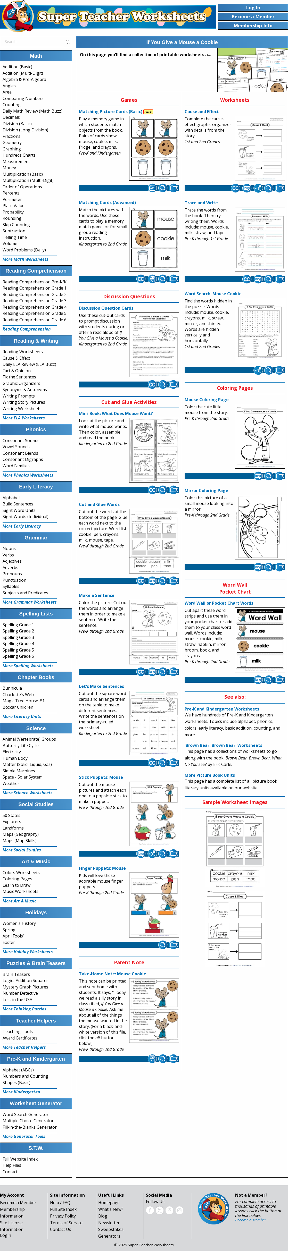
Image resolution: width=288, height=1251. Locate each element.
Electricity (12, 752)
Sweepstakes (111, 1229)
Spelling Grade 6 (18, 656)
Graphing (12, 149)
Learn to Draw (16, 885)
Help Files (12, 1165)
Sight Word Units (19, 510)
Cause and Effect (202, 111)
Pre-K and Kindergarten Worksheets (222, 709)
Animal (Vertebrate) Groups (29, 739)
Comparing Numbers (23, 98)
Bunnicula (12, 688)
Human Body (15, 758)
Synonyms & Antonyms (25, 389)
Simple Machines (19, 771)
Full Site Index (63, 1209)
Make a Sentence (96, 595)
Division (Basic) (17, 123)
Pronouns (12, 574)
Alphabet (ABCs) (18, 1070)
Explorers (12, 821)
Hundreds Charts (19, 155)
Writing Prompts (19, 396)
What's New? (110, 1209)
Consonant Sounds (21, 440)
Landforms (13, 828)
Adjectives (12, 561)
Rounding (12, 218)
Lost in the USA (17, 999)
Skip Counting (16, 224)
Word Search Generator (25, 1114)
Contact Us (60, 1229)
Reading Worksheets (23, 351)
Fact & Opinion (17, 371)
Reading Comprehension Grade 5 (35, 313)
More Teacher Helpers (24, 1047)
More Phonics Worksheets (28, 475)
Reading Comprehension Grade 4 (35, 307)
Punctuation (14, 580)
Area (7, 92)
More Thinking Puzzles (24, 1009)
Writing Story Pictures (24, 402)
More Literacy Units (22, 716)
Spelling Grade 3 (18, 637)
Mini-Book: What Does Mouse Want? (116, 413)
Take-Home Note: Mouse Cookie (112, 974)
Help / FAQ (60, 1202)
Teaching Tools (18, 1031)
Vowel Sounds (16, 447)
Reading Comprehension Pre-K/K (35, 282)
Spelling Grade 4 (18, 643)
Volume (10, 243)
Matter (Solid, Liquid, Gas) (27, 764)
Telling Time (15, 237)
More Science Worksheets (28, 793)
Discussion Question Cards (106, 308)
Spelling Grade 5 (18, 650)
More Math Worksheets (25, 259)
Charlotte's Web (18, 694)
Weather (11, 783)
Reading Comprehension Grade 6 (35, 320)
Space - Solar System (23, 777)
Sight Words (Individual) (25, 516)
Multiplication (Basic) (23, 174)
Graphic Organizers (21, 383)
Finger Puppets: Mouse (102, 868)
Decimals (11, 117)
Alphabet (11, 498)
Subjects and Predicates (25, 593)
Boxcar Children (18, 707)
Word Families (16, 466)
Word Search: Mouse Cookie (213, 294)
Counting (12, 104)
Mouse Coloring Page (207, 399)
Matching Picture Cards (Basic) (110, 111)
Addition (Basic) (17, 67)
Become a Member (18, 1202)
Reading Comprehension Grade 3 (35, 300)
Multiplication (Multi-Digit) (28, 180)
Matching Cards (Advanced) (107, 202)
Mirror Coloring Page (206, 490)
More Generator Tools (24, 1136)
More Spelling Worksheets (28, 666)
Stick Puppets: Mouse (101, 777)
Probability (13, 212)
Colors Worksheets (21, 872)
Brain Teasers (16, 974)
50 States (11, 815)
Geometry (12, 142)
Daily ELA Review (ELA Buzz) (29, 364)
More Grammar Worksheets (30, 602)
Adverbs (10, 567)
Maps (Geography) (21, 834)
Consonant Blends (20, 453)
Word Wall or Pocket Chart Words (219, 603)
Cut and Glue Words (99, 504)
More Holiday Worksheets (28, 951)
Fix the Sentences (19, 377)
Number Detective (20, 993)
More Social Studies (22, 850)
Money (9, 168)
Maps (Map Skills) (20, 840)
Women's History (19, 923)
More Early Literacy (22, 526)
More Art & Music (19, 901)
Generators (109, 1236)
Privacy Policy (63, 1216)
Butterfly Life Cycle (21, 745)
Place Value (13, 205)
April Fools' (13, 936)
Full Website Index (20, 1159)
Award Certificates (20, 1038)
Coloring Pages (17, 879)
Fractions (11, 136)
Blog (102, 1216)
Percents (11, 193)
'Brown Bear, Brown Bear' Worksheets (223, 745)
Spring (9, 930)
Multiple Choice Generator (28, 1120)
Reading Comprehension (27, 329)
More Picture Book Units (210, 775)
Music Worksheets (20, 891)
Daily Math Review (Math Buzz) (32, 111)
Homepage (109, 1202)
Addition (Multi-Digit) (23, 73)
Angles (9, 86)
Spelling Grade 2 (18, 631)
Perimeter (12, 199)
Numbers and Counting (25, 1076)
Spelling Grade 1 (18, 625)
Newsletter (109, 1222)
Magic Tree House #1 (24, 701)
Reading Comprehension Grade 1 (35, 288)
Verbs (8, 555)
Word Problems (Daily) (24, 250)
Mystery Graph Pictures (25, 987)
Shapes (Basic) (16, 1082)
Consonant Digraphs (23, 459)
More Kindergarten (21, 1092)
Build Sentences (18, 504)
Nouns (9, 548)
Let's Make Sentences (101, 686)
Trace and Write (201, 203)
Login (5, 1235)
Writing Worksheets (22, 408)
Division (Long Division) (25, 130)
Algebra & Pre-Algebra (24, 79)
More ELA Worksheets (24, 418)
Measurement (16, 161)
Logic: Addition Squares (25, 980)
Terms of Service (66, 1222)
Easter (9, 942)
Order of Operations (22, 187)
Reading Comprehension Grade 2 (35, 294)
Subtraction (14, 231)
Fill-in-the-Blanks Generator (30, 1127)
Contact (10, 1171)
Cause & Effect (16, 358)
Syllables (11, 586)
